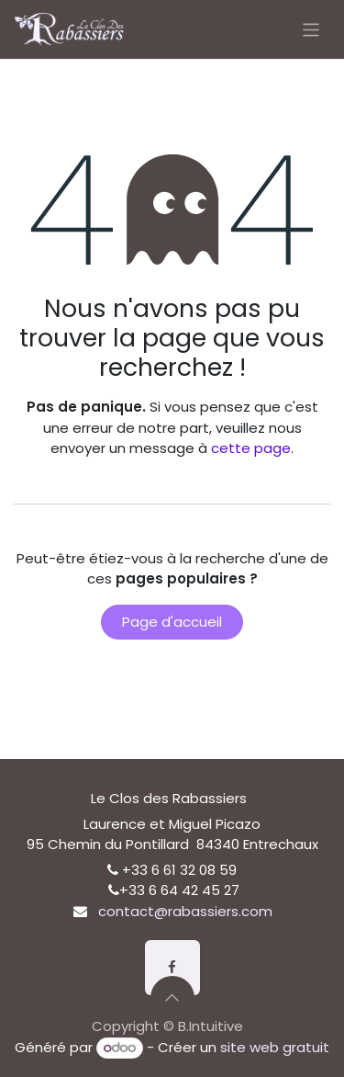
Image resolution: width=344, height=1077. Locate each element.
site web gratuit (274, 1047)
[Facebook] (172, 967)
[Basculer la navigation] (311, 29)
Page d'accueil (172, 621)
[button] (172, 998)
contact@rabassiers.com (185, 911)
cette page (251, 448)
